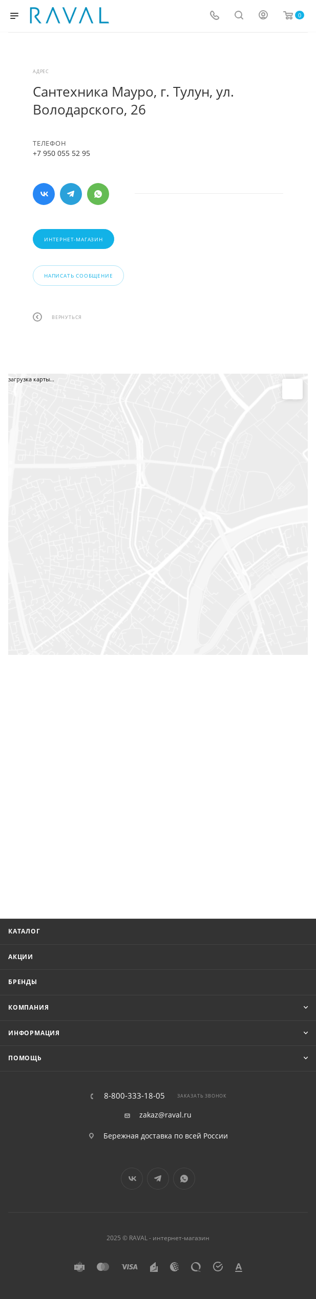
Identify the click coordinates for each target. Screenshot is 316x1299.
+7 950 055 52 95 (61, 153)
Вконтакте (44, 194)
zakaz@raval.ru (165, 1115)
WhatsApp (98, 194)
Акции (20, 956)
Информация (34, 1033)
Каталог (24, 931)
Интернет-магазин (73, 239)
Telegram (71, 194)
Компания (28, 1007)
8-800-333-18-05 (134, 1096)
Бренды (22, 981)
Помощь (25, 1058)
